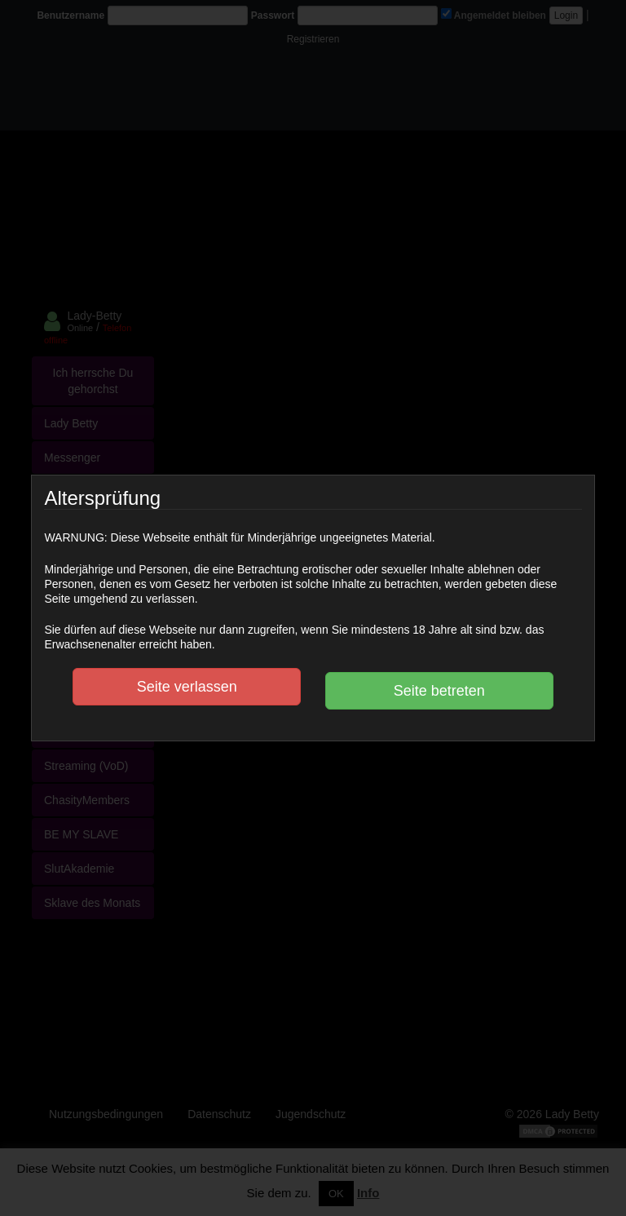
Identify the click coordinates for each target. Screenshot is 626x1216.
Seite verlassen (187, 687)
